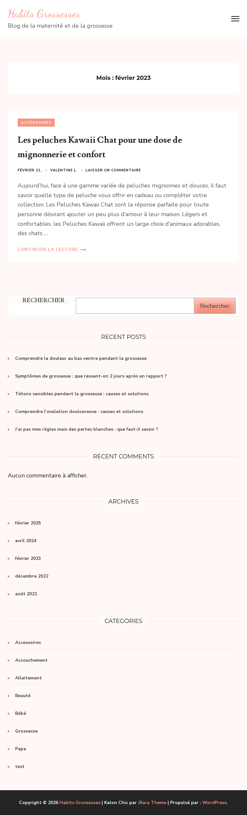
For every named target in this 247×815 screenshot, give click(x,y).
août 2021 (26, 594)
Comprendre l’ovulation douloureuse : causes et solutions (79, 411)
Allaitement (28, 678)
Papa (20, 749)
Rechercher (215, 306)
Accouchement (31, 660)
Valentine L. (64, 170)
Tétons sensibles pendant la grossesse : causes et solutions (82, 394)
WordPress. (215, 803)
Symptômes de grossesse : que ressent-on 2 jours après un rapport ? (91, 376)
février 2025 (28, 523)
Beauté (23, 696)
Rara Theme (152, 803)
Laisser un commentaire (113, 170)
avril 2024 (25, 541)
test (19, 766)
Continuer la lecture (48, 249)
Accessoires (36, 122)
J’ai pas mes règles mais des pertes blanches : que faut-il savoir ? (86, 429)
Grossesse (26, 731)
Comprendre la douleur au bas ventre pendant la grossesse (81, 358)
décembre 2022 (31, 576)
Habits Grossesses (44, 13)
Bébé (20, 713)
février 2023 (28, 558)
